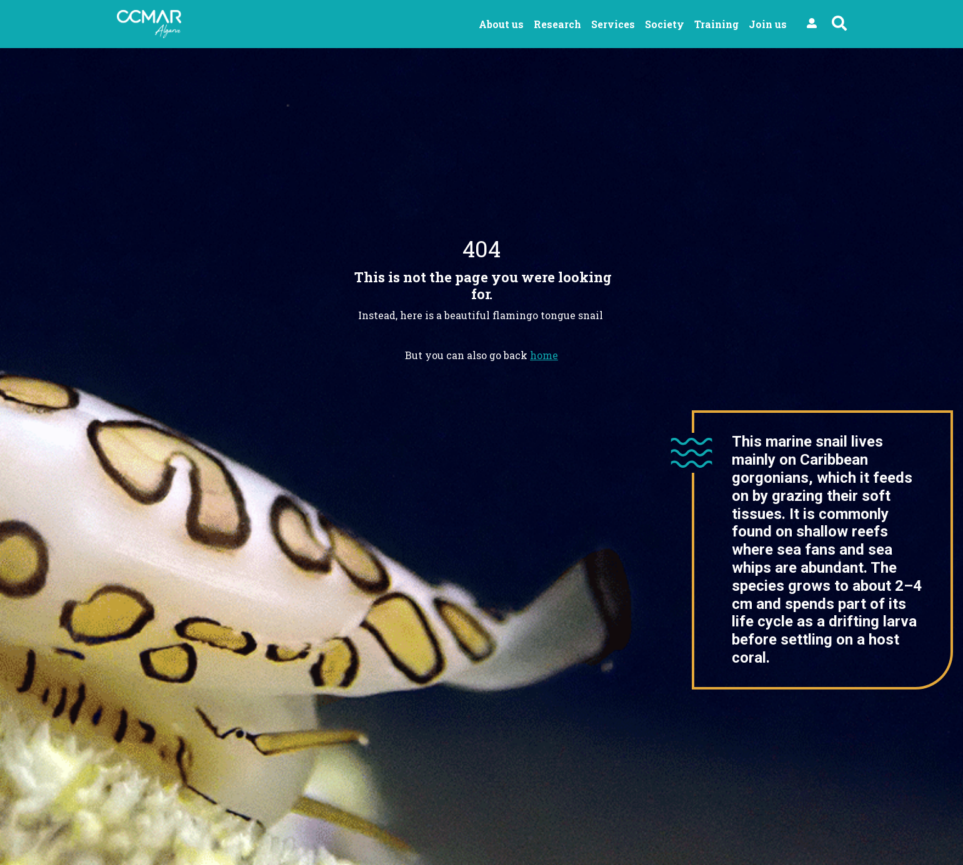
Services (613, 24)
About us (501, 24)
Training (716, 24)
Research (557, 24)
